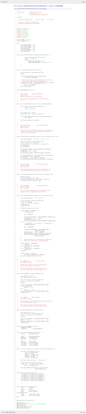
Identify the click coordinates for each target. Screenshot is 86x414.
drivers (51, 6)
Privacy (10, 412)
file (38, 8)
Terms (14, 412)
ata (54, 6)
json (84, 412)
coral (15, 6)
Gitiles (7, 412)
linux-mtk (19, 6)
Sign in (83, 1)
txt (81, 412)
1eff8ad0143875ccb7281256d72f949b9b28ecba (35, 6)
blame (44, 8)
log (41, 8)
